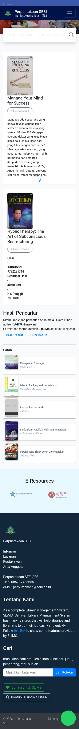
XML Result (14, 335)
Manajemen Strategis (32, 363)
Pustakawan (12, 562)
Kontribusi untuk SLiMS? (26, 697)
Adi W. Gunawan (20, 110)
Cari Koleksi (64, 672)
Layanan (9, 556)
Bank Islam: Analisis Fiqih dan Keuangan (43, 429)
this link (19, 631)
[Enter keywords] (28, 672)
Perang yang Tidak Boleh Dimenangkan (42, 451)
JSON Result (37, 335)
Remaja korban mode (32, 407)
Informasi (10, 551)
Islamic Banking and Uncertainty (38, 385)
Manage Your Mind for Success (25, 100)
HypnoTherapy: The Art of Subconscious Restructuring (26, 236)
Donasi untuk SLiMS (24, 687)
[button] (39, 180)
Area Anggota (13, 567)
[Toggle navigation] (9, 6)
